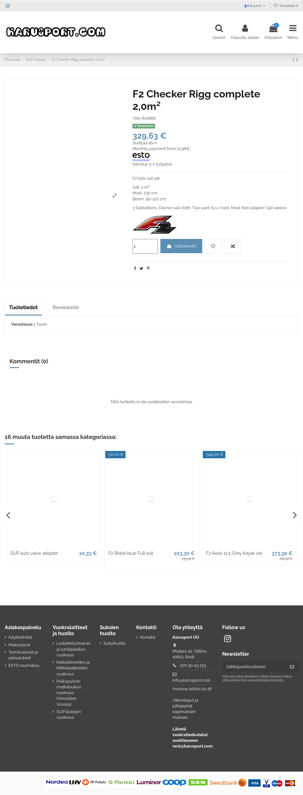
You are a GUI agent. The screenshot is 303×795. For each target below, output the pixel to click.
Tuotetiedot (23, 307)
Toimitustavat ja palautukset (23, 655)
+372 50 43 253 (192, 665)
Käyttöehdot (20, 637)
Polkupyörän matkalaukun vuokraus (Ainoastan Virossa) (68, 693)
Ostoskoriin (181, 246)
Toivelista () (285, 5)
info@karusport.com (191, 680)
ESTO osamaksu (24, 665)
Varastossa (22, 324)
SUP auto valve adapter (34, 553)
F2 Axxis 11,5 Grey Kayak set (234, 553)
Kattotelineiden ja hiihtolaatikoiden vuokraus (73, 668)
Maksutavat (19, 644)
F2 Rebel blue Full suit (130, 553)
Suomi (255, 5)
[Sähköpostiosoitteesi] (254, 666)
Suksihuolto (115, 643)
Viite (136, 118)
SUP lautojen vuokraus (68, 714)
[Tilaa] (292, 666)
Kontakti (148, 637)
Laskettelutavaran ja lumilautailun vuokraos (73, 649)
